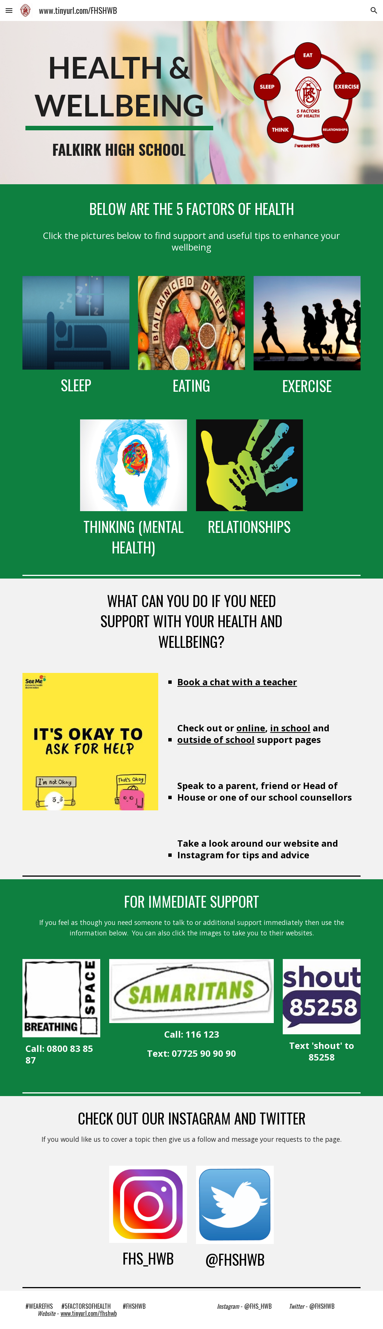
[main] (119, 89)
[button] (9, 10)
